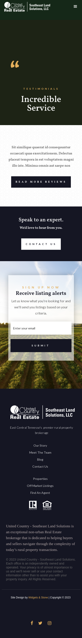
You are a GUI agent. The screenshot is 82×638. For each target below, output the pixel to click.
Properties (40, 479)
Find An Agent (40, 493)
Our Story (40, 445)
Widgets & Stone (38, 597)
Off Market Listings (40, 486)
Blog (40, 459)
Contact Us (38, 244)
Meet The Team (40, 452)
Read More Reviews (38, 182)
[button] (75, 6)
